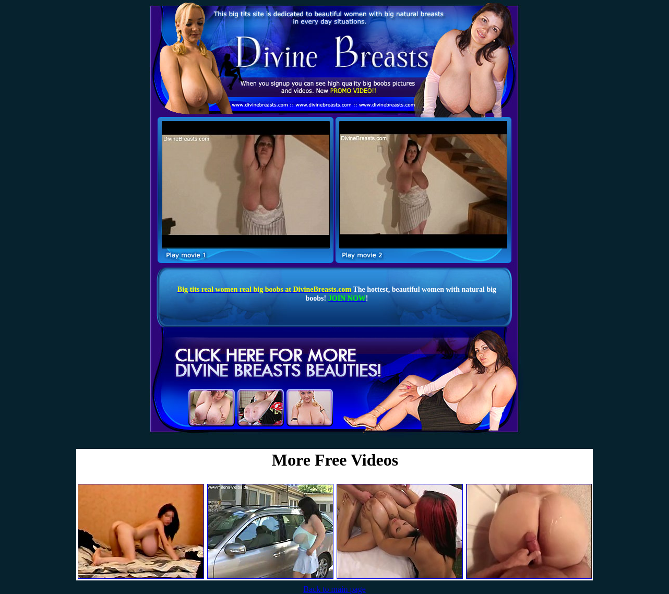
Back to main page (334, 589)
